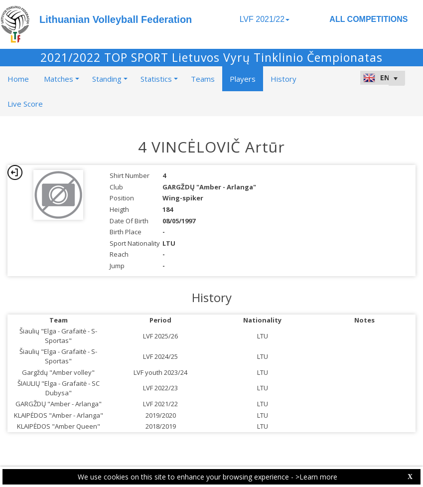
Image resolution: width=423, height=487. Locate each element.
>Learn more (316, 477)
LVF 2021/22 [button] (264, 19)
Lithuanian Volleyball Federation (115, 19)
